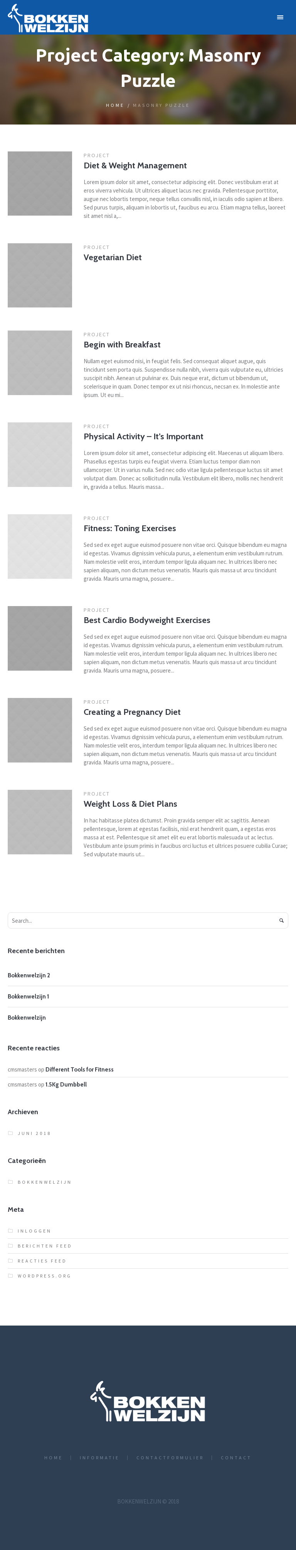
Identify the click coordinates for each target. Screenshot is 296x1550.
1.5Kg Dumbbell (66, 1084)
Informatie (99, 1457)
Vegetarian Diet (113, 257)
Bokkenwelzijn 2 (29, 975)
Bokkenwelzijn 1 (28, 996)
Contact (236, 1457)
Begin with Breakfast (122, 344)
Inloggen (35, 1231)
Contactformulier (170, 1457)
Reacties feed (42, 1261)
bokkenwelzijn (45, 1182)
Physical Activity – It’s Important (144, 436)
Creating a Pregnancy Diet (132, 712)
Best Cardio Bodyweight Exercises (147, 620)
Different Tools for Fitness (79, 1069)
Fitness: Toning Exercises (130, 528)
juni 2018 (34, 1133)
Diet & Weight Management (135, 165)
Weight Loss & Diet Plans (130, 804)
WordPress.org (45, 1276)
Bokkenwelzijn (27, 1017)
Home (115, 105)
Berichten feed (45, 1246)
